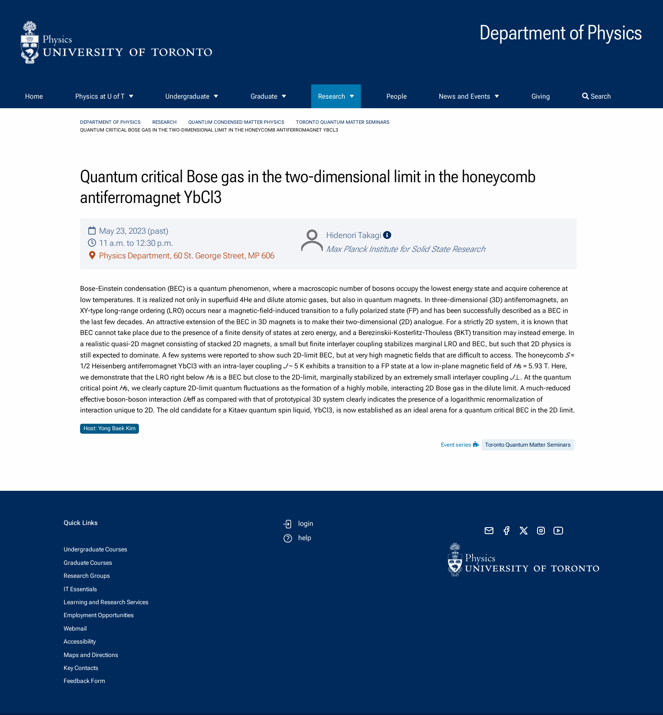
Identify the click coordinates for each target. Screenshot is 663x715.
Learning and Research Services (106, 602)
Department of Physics (110, 122)
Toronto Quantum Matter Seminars (342, 122)
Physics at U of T (100, 96)
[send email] (489, 530)
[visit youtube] (558, 530)
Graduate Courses (88, 562)
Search (596, 96)
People (396, 96)
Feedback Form (84, 680)
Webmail (75, 628)
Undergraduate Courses (95, 549)
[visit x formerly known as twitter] (523, 530)
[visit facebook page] (506, 530)
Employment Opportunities (99, 615)
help (304, 538)
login (305, 523)
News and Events (464, 96)
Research (331, 96)
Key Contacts (81, 667)
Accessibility (80, 641)
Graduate (264, 96)
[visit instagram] (541, 530)
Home (34, 96)
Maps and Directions (91, 654)
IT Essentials (80, 589)
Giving (540, 96)
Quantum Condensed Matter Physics (236, 122)
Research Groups (87, 575)
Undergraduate (187, 96)
